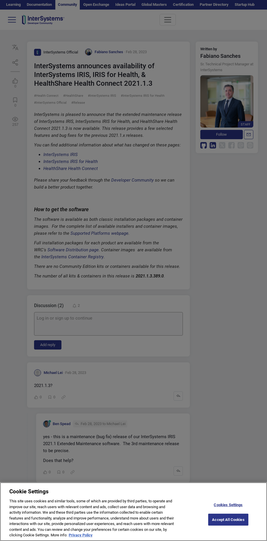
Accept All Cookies (228, 524)
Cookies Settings (228, 510)
